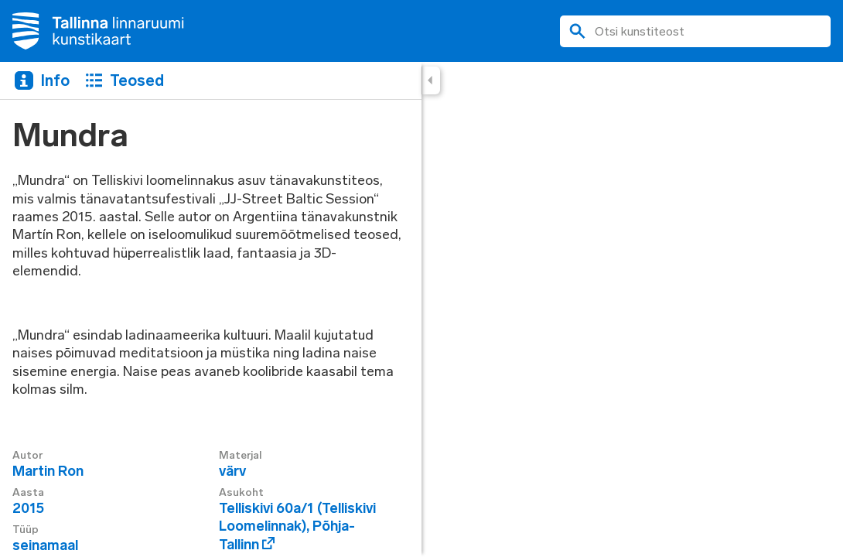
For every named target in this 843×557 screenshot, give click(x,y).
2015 (28, 508)
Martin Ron (48, 471)
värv (232, 471)
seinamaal (45, 545)
